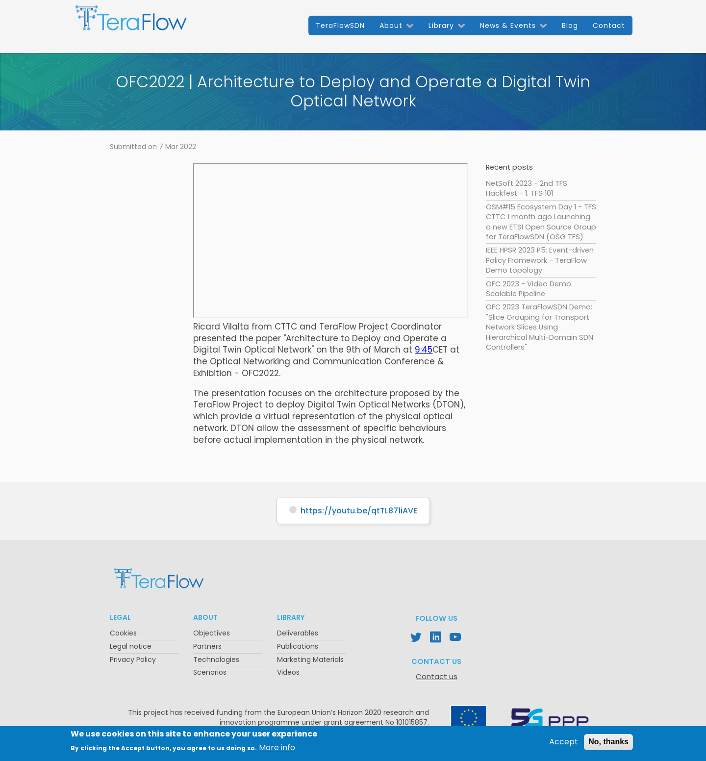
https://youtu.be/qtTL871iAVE (359, 510)
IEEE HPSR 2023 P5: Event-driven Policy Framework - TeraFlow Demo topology (540, 260)
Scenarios (210, 672)
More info (277, 747)
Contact (609, 25)
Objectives (211, 633)
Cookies (123, 633)
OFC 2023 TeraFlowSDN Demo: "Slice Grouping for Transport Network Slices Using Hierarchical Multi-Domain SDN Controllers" (539, 327)
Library (441, 25)
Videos (288, 672)
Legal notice (130, 646)
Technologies (216, 659)
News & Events (508, 25)
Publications (297, 646)
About (391, 25)
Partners (207, 646)
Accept (563, 741)
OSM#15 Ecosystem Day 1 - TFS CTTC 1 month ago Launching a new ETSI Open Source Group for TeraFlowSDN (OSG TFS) (541, 222)
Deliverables (297, 633)
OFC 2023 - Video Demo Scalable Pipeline (528, 289)
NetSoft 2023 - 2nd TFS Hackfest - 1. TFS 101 (526, 188)
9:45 (423, 349)
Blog (570, 25)
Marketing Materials (310, 659)
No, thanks (608, 741)
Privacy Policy (133, 659)
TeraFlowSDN (340, 25)
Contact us (436, 676)
